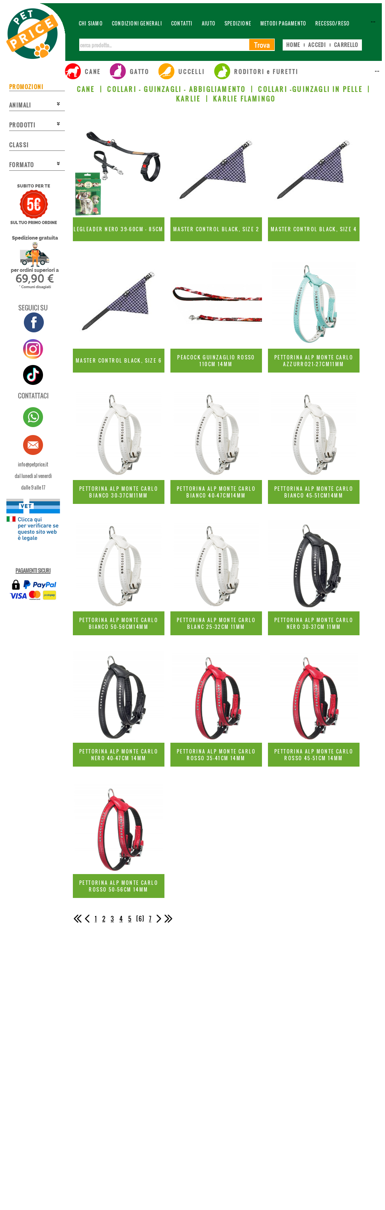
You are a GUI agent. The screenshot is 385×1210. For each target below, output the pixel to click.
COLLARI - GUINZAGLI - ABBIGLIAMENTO (176, 89)
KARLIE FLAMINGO (244, 98)
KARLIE (188, 98)
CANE (86, 89)
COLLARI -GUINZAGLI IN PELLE (310, 89)
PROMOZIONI (26, 86)
